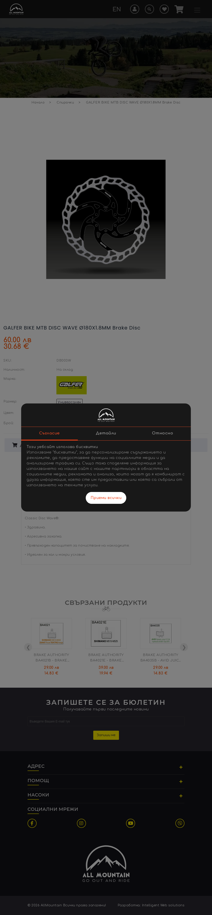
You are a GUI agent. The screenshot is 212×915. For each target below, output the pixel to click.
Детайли (106, 433)
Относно (162, 433)
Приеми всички (106, 498)
